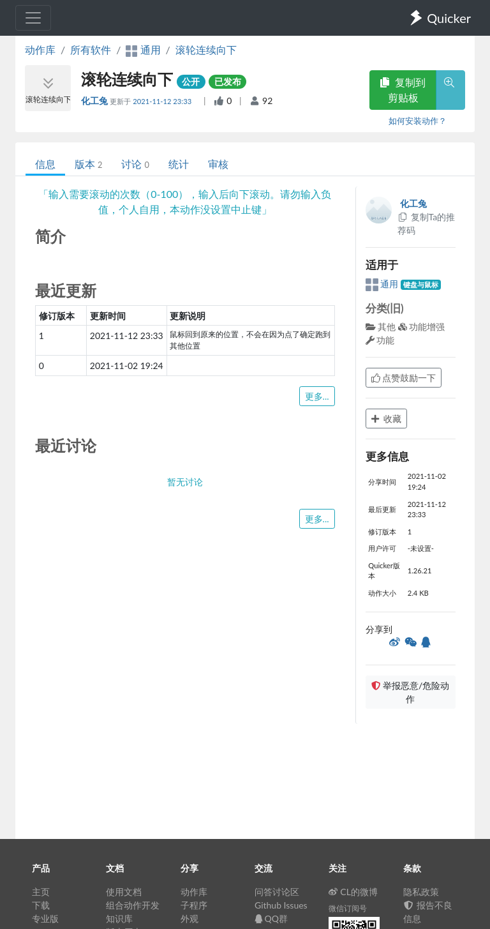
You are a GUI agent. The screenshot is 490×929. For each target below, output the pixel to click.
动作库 (40, 49)
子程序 (194, 905)
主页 (41, 891)
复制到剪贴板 (402, 89)
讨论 (135, 164)
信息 (45, 164)
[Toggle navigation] (33, 18)
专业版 (45, 918)
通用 (383, 283)
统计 (178, 164)
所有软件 (90, 49)
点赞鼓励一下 (403, 377)
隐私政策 (421, 891)
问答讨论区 (277, 891)
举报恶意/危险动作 (410, 692)
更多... (317, 396)
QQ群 (271, 918)
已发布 (227, 81)
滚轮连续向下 (206, 49)
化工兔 (95, 100)
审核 (218, 164)
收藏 (386, 418)
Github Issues (281, 905)
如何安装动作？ (418, 121)
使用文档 (124, 891)
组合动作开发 (133, 905)
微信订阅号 (348, 908)
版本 (88, 164)
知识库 (119, 918)
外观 (189, 918)
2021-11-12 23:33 (163, 101)
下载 (41, 905)
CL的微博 (353, 891)
